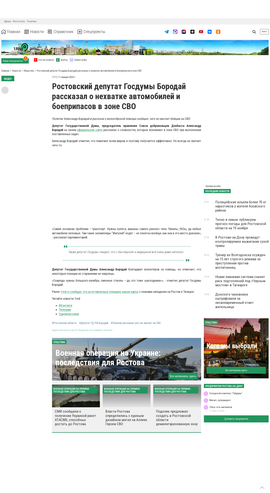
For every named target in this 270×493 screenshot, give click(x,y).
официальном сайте (89, 130)
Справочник (61, 31)
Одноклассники (69, 314)
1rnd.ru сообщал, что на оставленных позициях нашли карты (99, 291)
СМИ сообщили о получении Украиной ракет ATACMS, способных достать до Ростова (75, 417)
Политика (31, 21)
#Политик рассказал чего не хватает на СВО (136, 323)
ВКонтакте (65, 305)
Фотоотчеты (19, 21)
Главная (10, 31)
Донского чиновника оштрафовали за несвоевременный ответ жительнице (234, 300)
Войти (264, 31)
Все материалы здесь (183, 376)
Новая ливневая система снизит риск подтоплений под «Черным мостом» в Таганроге (240, 281)
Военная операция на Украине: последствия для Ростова (108, 357)
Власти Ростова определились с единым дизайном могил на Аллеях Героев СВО (126, 417)
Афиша (7, 21)
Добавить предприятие (236, 418)
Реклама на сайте (213, 186)
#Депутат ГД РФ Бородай (93, 323)
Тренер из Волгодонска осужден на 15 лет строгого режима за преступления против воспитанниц (240, 261)
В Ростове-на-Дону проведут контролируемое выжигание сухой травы (242, 241)
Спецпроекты (92, 31)
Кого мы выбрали (232, 346)
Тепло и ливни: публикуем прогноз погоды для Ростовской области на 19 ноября (240, 224)
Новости (34, 31)
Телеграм (65, 309)
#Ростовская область (64, 323)
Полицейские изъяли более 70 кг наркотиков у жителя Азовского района (240, 206)
